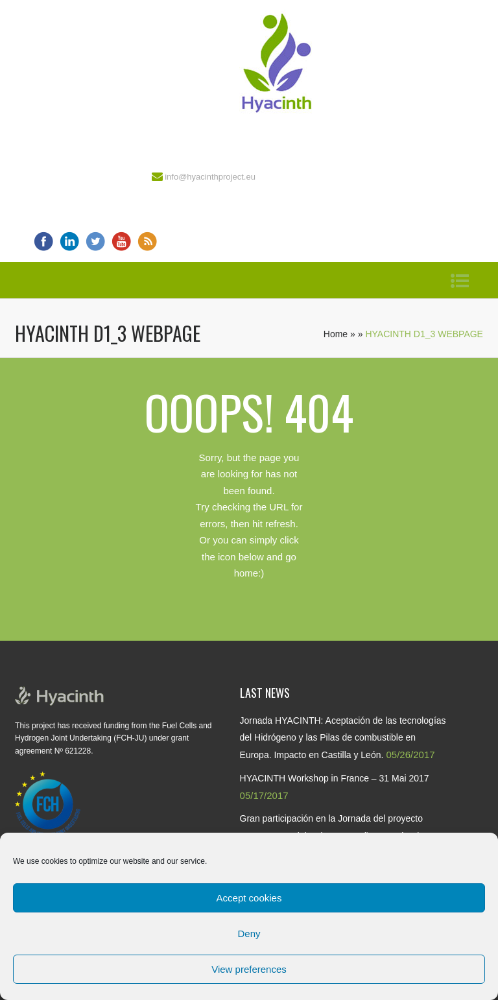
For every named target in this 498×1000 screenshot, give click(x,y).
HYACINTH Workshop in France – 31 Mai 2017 (334, 778)
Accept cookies (249, 897)
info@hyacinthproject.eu (210, 177)
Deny (248, 933)
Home (336, 334)
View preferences (249, 969)
